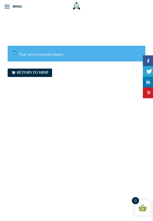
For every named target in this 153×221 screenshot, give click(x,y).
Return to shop (32, 72)
